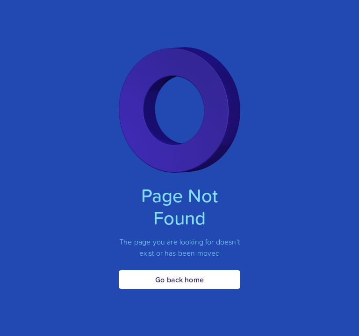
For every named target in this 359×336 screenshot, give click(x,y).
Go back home (179, 279)
